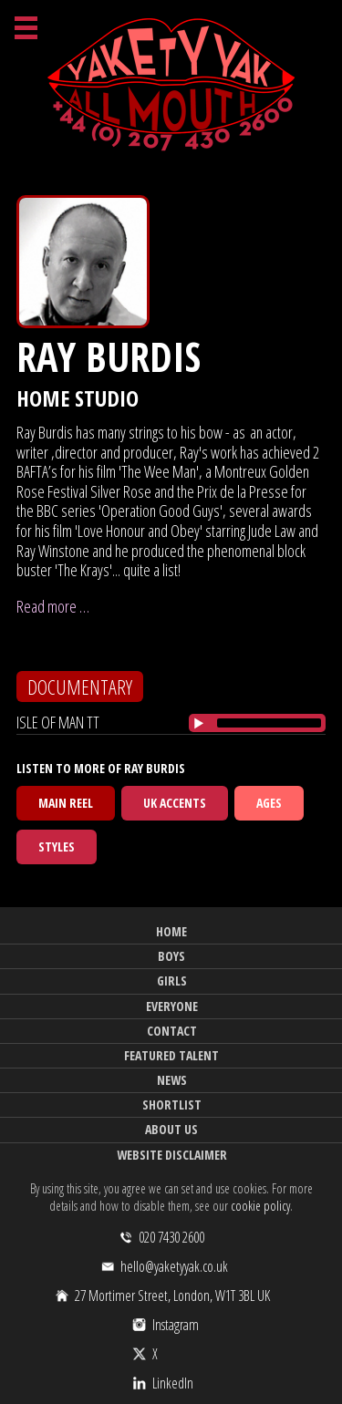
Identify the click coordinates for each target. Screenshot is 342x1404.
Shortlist (172, 1104)
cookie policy (260, 1205)
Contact (172, 1030)
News (172, 1080)
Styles (56, 846)
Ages (269, 802)
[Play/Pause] (199, 723)
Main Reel (65, 802)
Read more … (52, 606)
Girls (172, 980)
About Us (171, 1129)
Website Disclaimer (172, 1154)
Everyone (172, 1006)
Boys (171, 956)
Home (171, 931)
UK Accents (174, 802)
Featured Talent (171, 1055)
